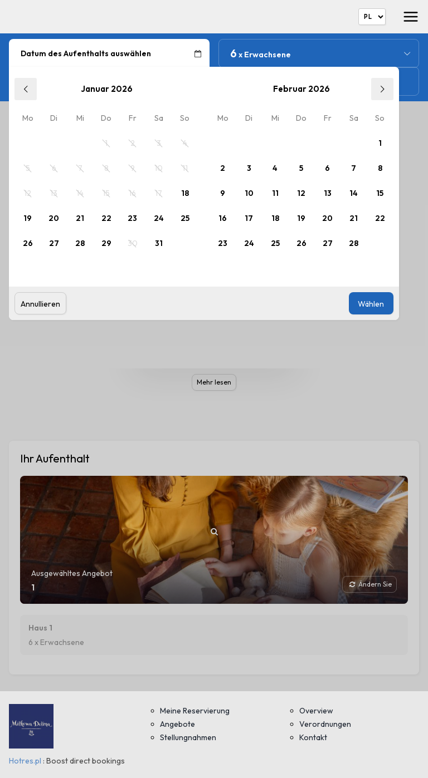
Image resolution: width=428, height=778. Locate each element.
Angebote (177, 724)
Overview (316, 711)
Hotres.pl (25, 761)
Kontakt (313, 737)
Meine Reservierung (195, 711)
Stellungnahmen (188, 737)
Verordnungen (325, 724)
